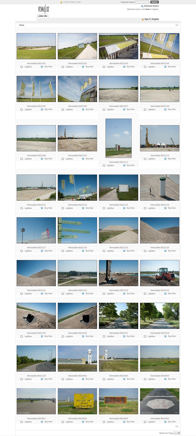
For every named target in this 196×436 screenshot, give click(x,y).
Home (21, 25)
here (148, 9)
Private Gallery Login (72, 2)
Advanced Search (151, 6)
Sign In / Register (151, 19)
